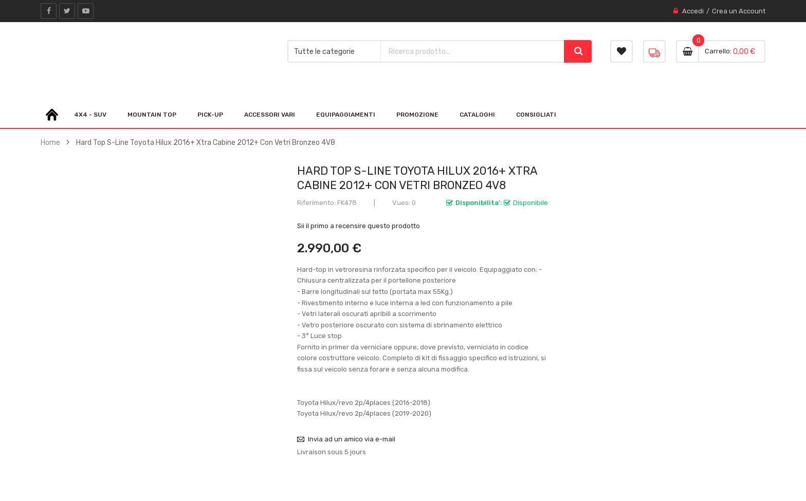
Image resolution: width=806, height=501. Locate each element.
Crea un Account (738, 11)
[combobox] (472, 51)
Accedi (693, 11)
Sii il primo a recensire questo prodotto (358, 226)
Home (50, 142)
